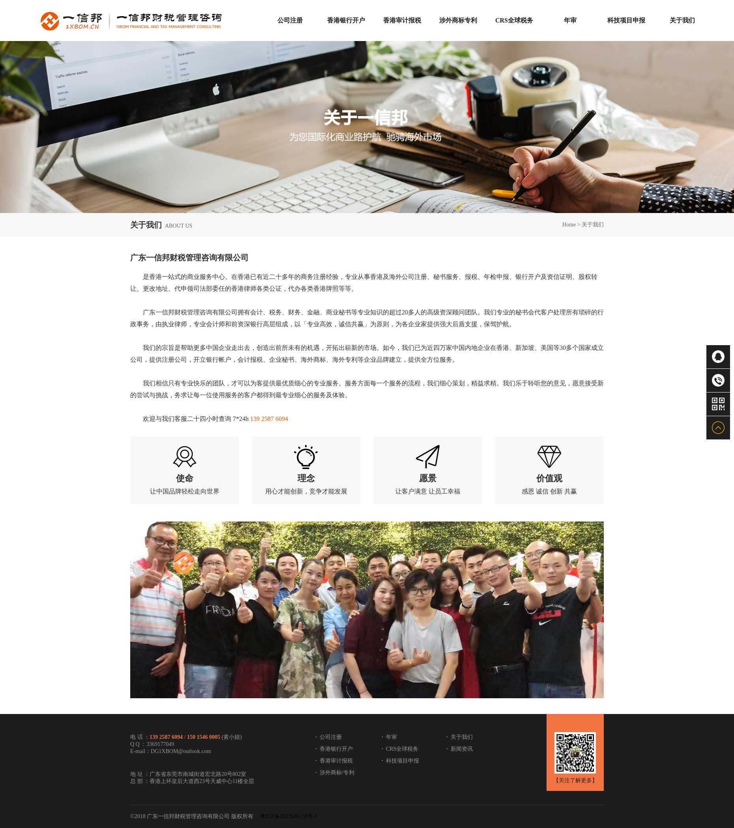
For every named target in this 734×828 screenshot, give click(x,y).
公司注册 (331, 737)
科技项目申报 (402, 761)
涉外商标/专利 (337, 773)
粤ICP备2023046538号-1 (288, 816)
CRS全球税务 (402, 749)
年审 (391, 737)
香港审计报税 (336, 761)
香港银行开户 (336, 749)
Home (569, 225)
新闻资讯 (462, 749)
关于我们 (593, 225)
